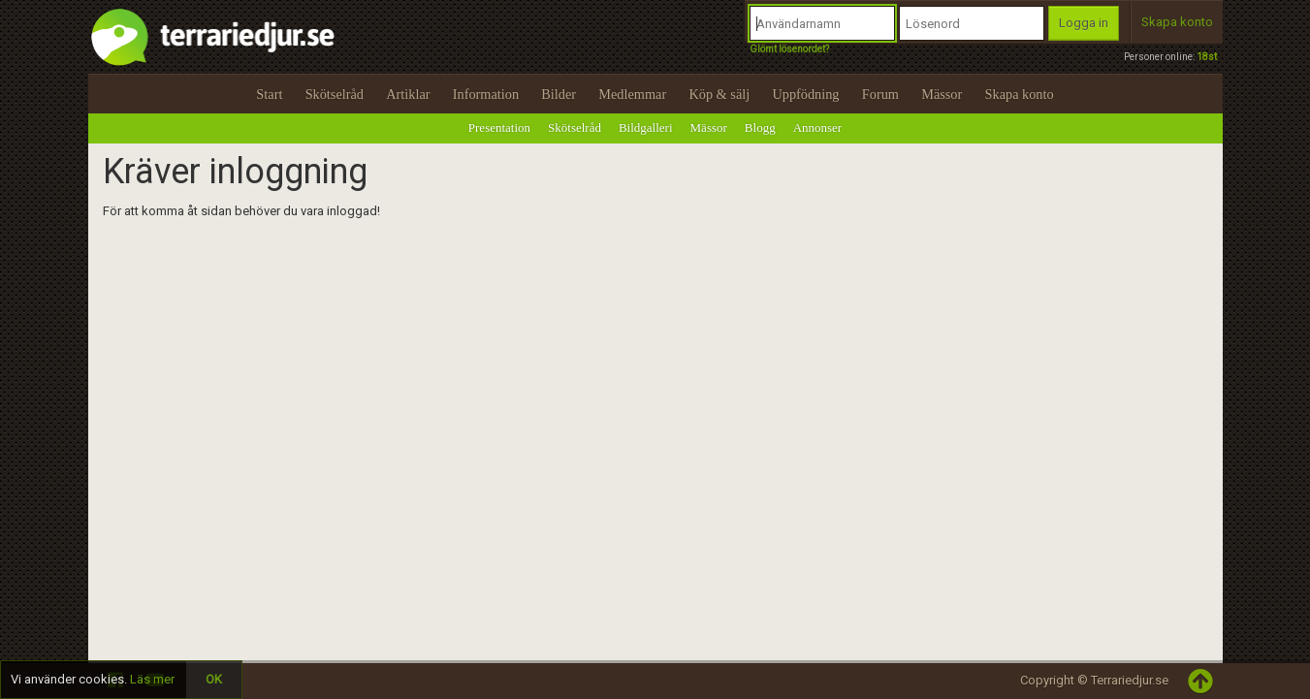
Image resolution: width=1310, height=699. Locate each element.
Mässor (941, 94)
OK (214, 679)
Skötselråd (334, 94)
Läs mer (152, 679)
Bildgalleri (646, 127)
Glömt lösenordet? (789, 49)
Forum (880, 94)
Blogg (760, 127)
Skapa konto (1177, 22)
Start (269, 94)
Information (486, 94)
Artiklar (408, 94)
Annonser (818, 127)
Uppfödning (805, 94)
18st (1207, 56)
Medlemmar (632, 94)
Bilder (558, 94)
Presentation (499, 127)
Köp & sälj (719, 94)
